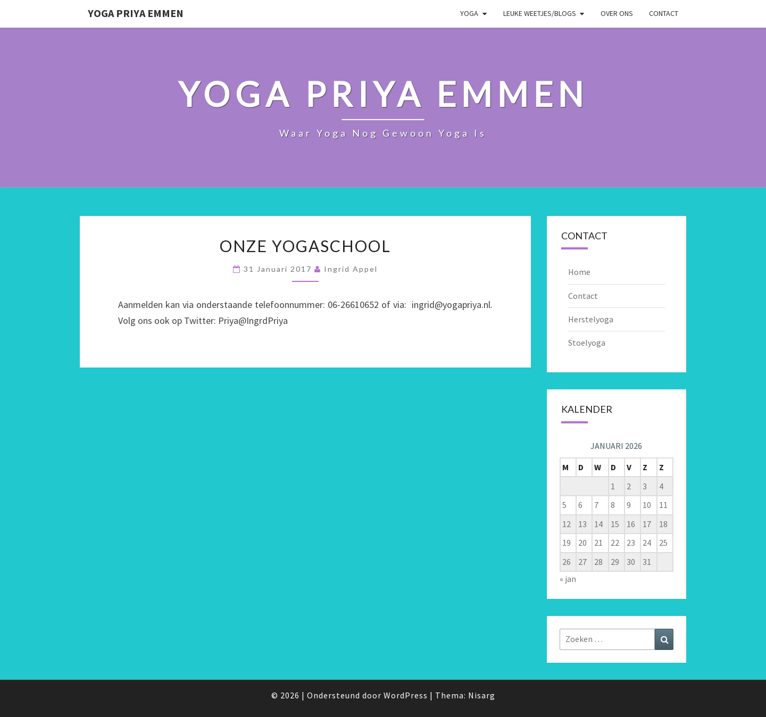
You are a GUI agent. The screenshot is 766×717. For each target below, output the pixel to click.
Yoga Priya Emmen (136, 13)
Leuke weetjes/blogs (539, 13)
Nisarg (481, 695)
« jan (568, 578)
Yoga (469, 13)
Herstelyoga (590, 319)
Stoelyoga (586, 342)
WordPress (406, 695)
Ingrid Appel (351, 268)
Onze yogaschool (305, 245)
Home (579, 271)
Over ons (617, 13)
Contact (663, 13)
